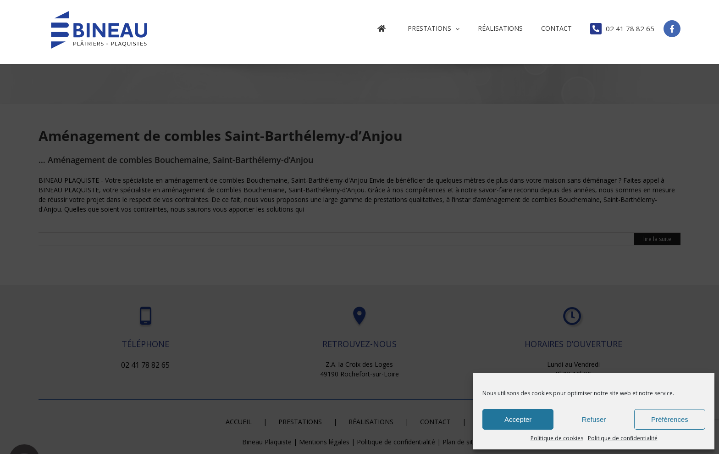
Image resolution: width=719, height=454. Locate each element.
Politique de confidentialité (623, 438)
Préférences (669, 419)
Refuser (594, 419)
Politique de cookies (557, 438)
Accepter (517, 419)
